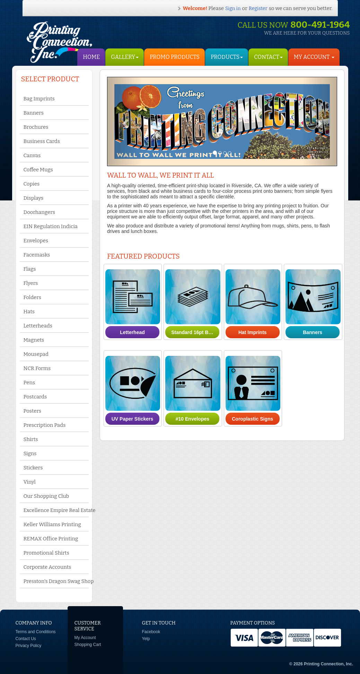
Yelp (146, 638)
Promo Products (175, 57)
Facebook (151, 631)
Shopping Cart (87, 644)
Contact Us (26, 638)
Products (227, 57)
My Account (85, 637)
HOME (91, 57)
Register (258, 8)
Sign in (232, 8)
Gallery (125, 57)
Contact (268, 57)
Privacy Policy (29, 645)
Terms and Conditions (36, 631)
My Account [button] (314, 57)
